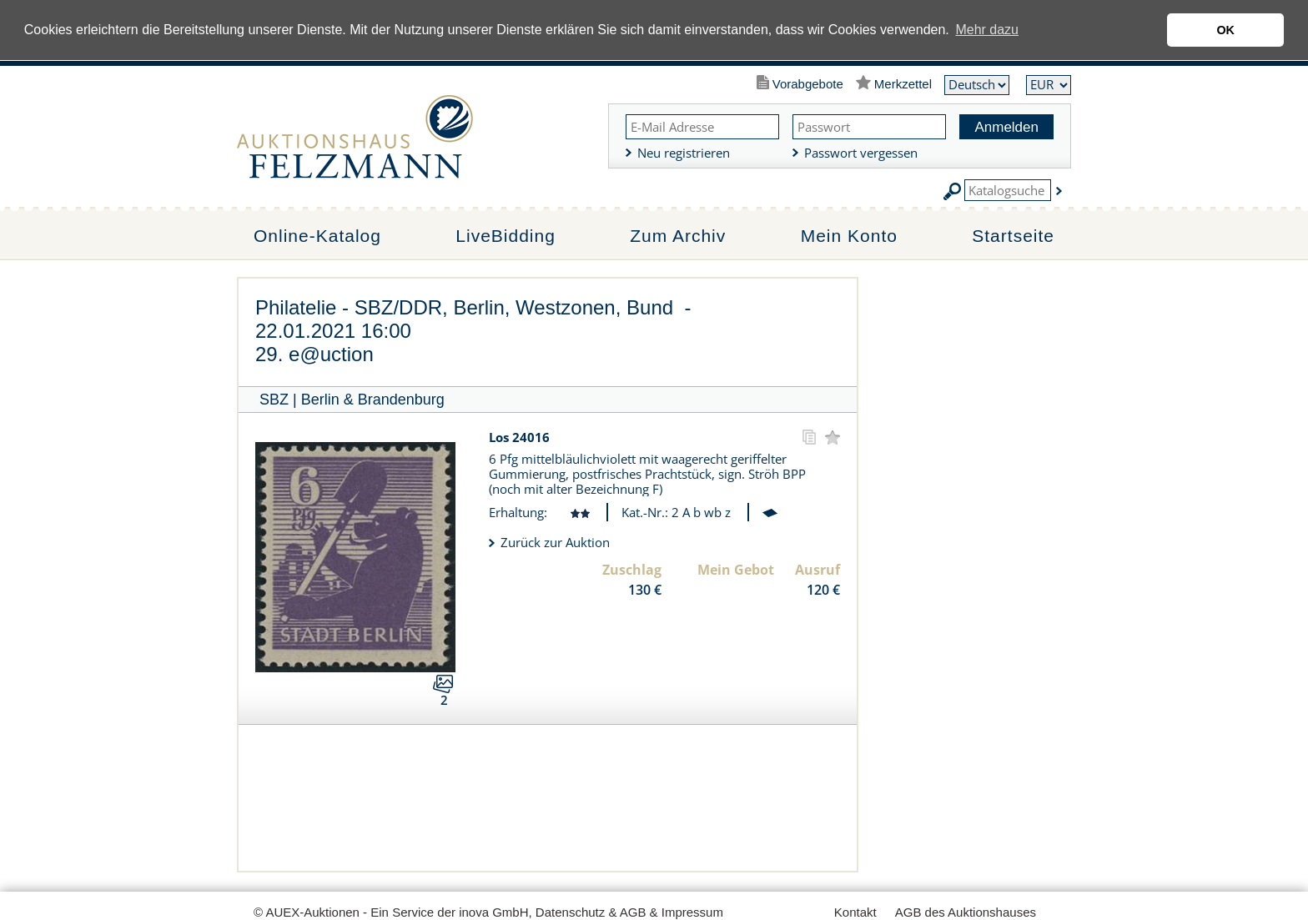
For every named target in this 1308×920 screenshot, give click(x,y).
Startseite (1013, 235)
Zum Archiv (678, 235)
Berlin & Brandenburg (373, 399)
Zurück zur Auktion (555, 542)
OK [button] (1225, 30)
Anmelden (1006, 127)
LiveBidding (505, 235)
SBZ (274, 399)
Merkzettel (903, 84)
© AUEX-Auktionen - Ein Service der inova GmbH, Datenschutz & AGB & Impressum (488, 912)
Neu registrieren (683, 152)
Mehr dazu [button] (987, 30)
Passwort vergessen (861, 152)
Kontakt (855, 912)
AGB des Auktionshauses (965, 912)
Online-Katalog (317, 235)
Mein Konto (849, 235)
